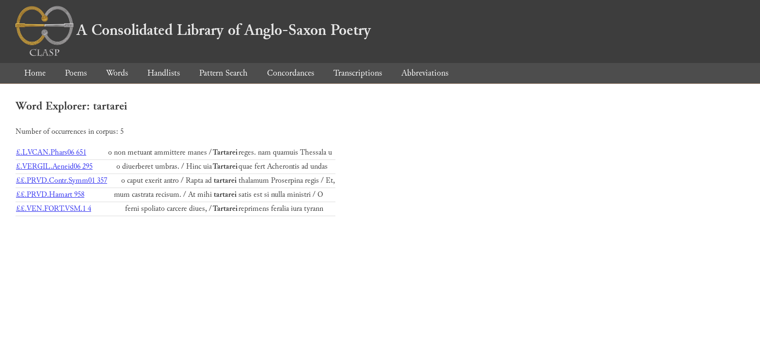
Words (117, 73)
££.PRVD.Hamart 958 (50, 194)
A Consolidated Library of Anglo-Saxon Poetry (193, 30)
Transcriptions (357, 73)
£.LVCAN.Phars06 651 (51, 152)
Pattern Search (223, 73)
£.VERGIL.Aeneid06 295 (54, 166)
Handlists (163, 73)
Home (35, 73)
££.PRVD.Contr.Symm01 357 (61, 180)
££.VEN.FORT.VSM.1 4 (53, 208)
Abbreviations (424, 73)
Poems (76, 73)
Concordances (290, 73)
